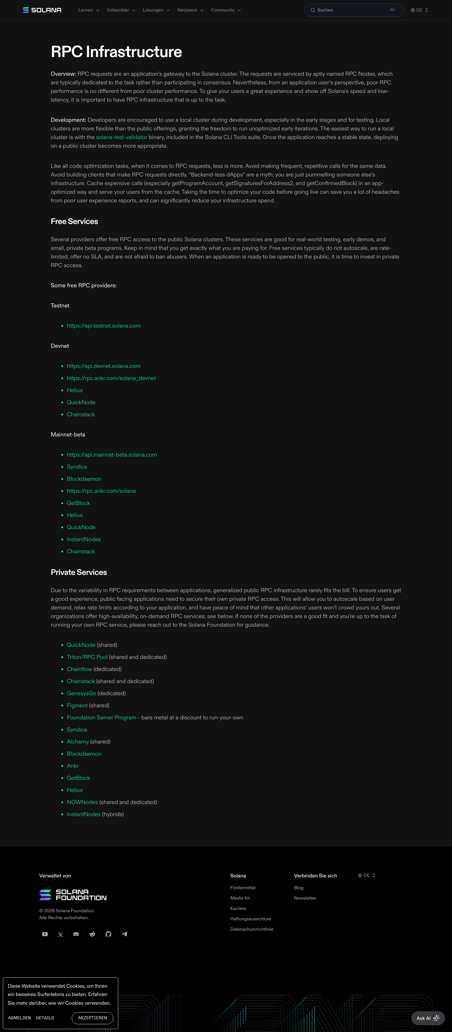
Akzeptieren (92, 1018)
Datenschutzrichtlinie (252, 929)
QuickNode (81, 402)
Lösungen (156, 10)
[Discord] (76, 934)
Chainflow (79, 669)
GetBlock (78, 503)
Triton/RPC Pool (87, 657)
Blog (298, 888)
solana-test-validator (121, 137)
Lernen (89, 10)
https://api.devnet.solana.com (103, 366)
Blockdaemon (84, 479)
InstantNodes (84, 539)
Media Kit (240, 898)
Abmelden (19, 1018)
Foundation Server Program (101, 717)
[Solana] (41, 10)
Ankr (73, 766)
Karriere (238, 909)
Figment (77, 705)
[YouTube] (45, 934)
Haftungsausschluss (250, 919)
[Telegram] (124, 934)
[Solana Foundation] (73, 895)
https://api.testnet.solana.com (104, 326)
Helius (75, 390)
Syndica (77, 467)
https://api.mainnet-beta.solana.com (112, 455)
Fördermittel (242, 888)
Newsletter (305, 898)
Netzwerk (190, 10)
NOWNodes (82, 802)
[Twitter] (60, 935)
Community (226, 10)
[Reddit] (92, 934)
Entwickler (121, 10)
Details (45, 1018)
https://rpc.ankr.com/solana (101, 491)
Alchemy (78, 742)
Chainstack (81, 414)
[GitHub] (108, 934)
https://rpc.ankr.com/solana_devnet (111, 378)
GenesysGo (81, 693)
